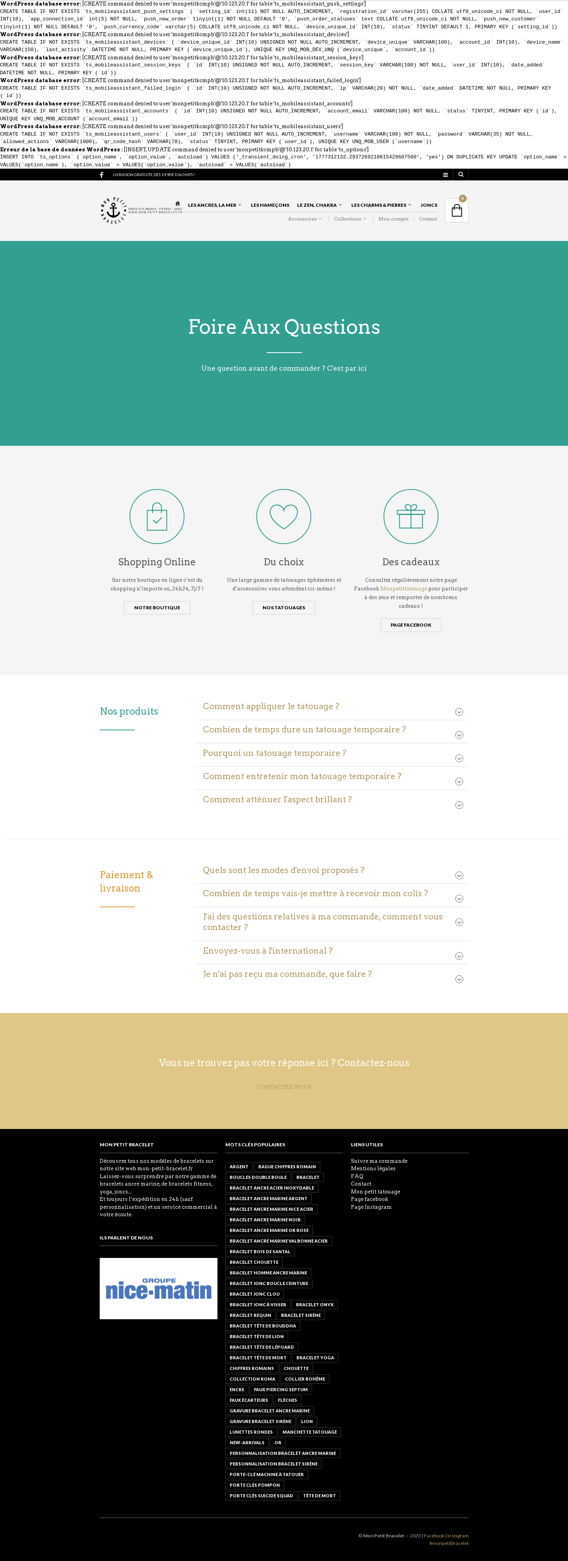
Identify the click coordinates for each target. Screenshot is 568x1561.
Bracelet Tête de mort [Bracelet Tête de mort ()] (258, 1357)
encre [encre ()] (237, 1389)
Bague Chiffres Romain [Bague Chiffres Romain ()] (287, 1166)
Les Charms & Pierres (378, 205)
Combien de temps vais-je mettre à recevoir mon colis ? (315, 893)
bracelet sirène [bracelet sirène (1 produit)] (301, 1315)
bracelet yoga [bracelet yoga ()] (315, 1357)
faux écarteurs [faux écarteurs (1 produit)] (249, 1400)
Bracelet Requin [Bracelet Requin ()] (250, 1315)
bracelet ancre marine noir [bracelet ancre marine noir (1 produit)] (265, 1219)
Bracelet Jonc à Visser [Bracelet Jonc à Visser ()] (258, 1304)
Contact (428, 219)
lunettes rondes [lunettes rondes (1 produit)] (251, 1431)
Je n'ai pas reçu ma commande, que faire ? (287, 974)
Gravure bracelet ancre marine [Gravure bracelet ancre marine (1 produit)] (270, 1410)
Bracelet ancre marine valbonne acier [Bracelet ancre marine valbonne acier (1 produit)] (279, 1240)
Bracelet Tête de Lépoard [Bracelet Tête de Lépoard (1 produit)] (262, 1347)
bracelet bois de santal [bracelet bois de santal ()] (260, 1251)
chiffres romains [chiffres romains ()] (252, 1368)
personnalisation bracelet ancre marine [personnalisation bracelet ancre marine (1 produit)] (283, 1453)
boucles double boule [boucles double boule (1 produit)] (258, 1177)
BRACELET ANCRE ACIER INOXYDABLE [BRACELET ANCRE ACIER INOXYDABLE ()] (272, 1187)
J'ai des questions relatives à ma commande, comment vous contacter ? (323, 922)
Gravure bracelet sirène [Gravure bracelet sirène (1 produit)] (260, 1421)
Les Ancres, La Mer (212, 205)
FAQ (357, 1176)
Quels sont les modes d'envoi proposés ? (284, 870)
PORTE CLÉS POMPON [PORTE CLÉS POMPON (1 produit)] (255, 1484)
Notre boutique (157, 607)
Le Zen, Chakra (317, 205)
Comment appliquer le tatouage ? (271, 706)
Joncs (429, 205)
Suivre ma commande (379, 1161)
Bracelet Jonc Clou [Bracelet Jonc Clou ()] (254, 1293)
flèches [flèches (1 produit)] (287, 1400)
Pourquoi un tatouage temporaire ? (275, 753)
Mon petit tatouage (375, 1192)
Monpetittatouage (404, 589)
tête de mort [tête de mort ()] (319, 1495)
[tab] (332, 706)
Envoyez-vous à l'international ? (268, 951)
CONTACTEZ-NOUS (284, 1087)
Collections (347, 219)
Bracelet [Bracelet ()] (308, 1177)
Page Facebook (411, 625)
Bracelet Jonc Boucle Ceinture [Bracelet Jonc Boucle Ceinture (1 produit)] (269, 1283)
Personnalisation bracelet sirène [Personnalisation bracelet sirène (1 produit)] (274, 1463)
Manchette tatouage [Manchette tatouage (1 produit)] (310, 1431)
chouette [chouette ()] (296, 1368)
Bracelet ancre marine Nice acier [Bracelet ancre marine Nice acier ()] (271, 1209)
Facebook (434, 1536)
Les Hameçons (270, 205)
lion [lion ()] (307, 1421)
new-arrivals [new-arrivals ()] (247, 1442)
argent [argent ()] (239, 1166)
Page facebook (369, 1199)
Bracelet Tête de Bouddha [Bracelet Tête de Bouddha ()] (263, 1325)
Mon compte (393, 219)
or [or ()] (277, 1442)
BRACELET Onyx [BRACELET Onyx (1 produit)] (315, 1304)
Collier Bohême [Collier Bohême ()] (305, 1378)
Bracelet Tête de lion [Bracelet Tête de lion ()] (257, 1336)
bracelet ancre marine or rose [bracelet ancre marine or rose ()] (269, 1230)
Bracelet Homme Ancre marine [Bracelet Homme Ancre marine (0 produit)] (268, 1272)
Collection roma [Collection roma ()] (252, 1378)
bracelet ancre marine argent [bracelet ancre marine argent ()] (268, 1198)
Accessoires (302, 219)
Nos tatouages (284, 607)
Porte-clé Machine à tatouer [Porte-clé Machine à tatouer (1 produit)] (267, 1474)
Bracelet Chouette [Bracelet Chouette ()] (254, 1262)
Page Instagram (371, 1207)
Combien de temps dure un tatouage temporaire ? (304, 729)
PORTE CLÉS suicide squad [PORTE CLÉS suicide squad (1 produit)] (261, 1495)
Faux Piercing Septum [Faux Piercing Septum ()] (281, 1389)
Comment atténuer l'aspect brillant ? (277, 799)
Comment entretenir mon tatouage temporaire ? (302, 776)
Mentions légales (373, 1168)
